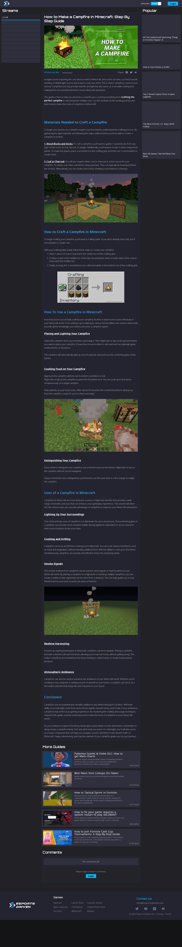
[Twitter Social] (137, 936)
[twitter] (131, 86)
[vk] (135, 86)
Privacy (160, 941)
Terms (168, 941)
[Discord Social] (154, 936)
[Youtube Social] (145, 936)
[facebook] (127, 86)
